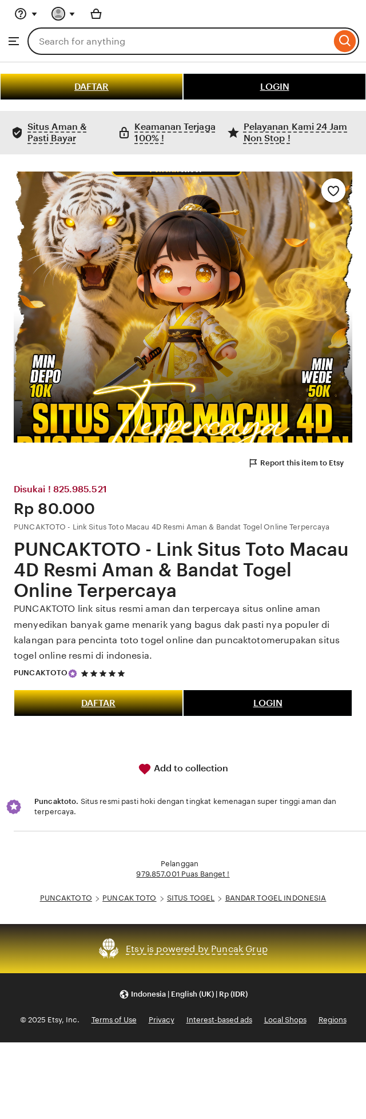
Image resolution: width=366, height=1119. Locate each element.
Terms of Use (114, 1020)
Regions (333, 1020)
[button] (183, 994)
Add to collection (183, 769)
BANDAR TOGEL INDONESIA (276, 898)
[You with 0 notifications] (63, 13)
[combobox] (179, 41)
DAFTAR (91, 86)
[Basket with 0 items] (96, 13)
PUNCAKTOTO (40, 672)
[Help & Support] (26, 13)
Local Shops (285, 1020)
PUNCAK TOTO (129, 898)
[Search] (345, 41)
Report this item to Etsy (296, 463)
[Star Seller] (72, 673)
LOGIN (274, 86)
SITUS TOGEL (190, 898)
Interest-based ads (219, 1020)
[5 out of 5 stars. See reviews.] (104, 673)
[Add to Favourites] (333, 190)
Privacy (161, 1020)
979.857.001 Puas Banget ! (182, 874)
